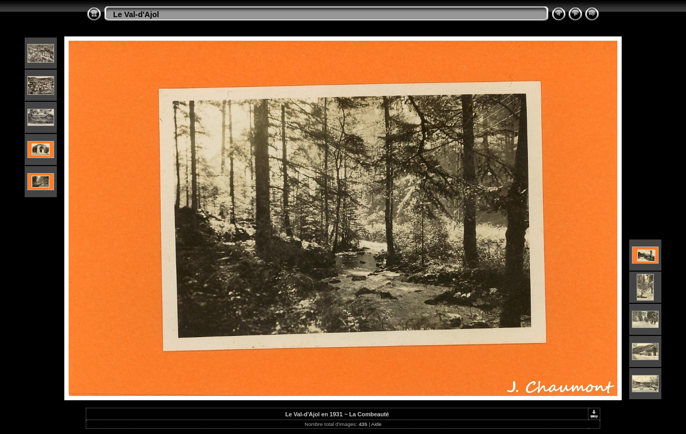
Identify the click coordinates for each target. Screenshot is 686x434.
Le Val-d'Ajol (136, 14)
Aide (376, 424)
